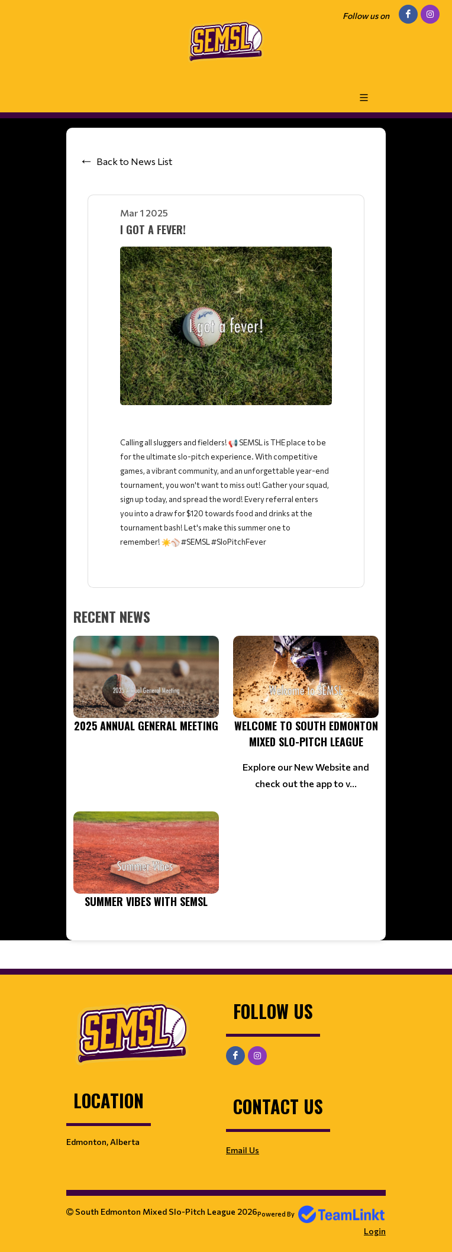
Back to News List (134, 161)
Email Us (242, 1150)
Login (375, 1231)
